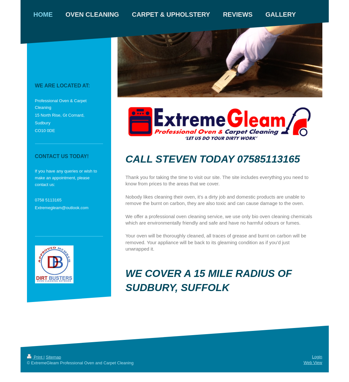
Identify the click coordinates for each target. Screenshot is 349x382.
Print (35, 357)
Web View (312, 362)
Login (317, 356)
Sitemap (53, 357)
